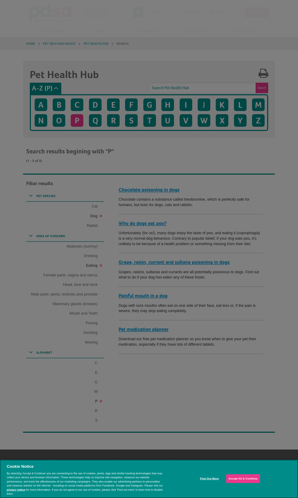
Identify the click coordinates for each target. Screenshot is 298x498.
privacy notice (16, 489)
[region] (149, 479)
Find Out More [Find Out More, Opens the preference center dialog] (209, 478)
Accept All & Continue (243, 478)
